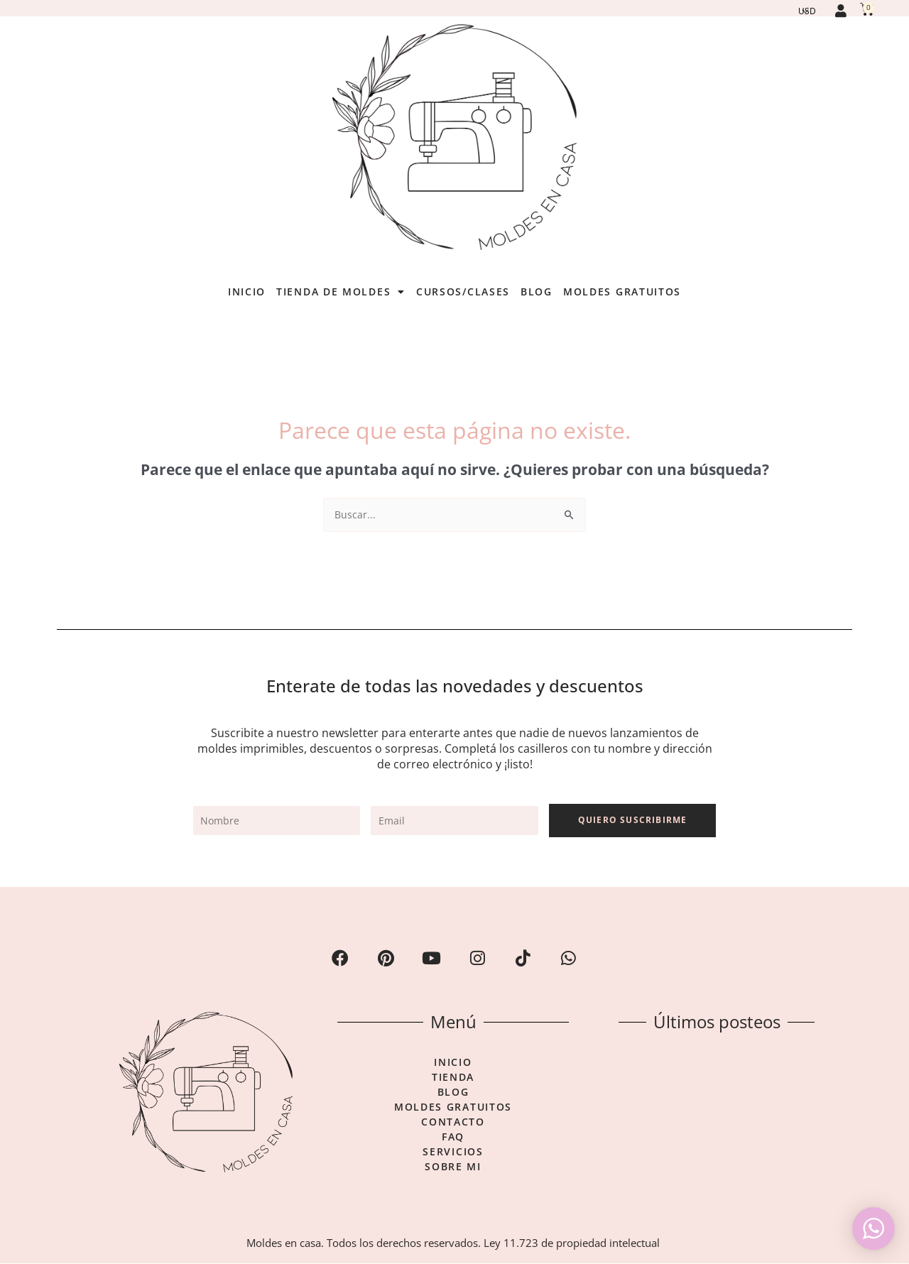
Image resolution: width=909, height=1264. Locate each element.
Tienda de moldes (340, 292)
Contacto (453, 1123)
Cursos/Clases (463, 291)
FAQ (453, 1138)
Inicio (247, 291)
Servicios (453, 1152)
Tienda (453, 1078)
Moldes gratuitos (622, 291)
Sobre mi (453, 1167)
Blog (537, 291)
